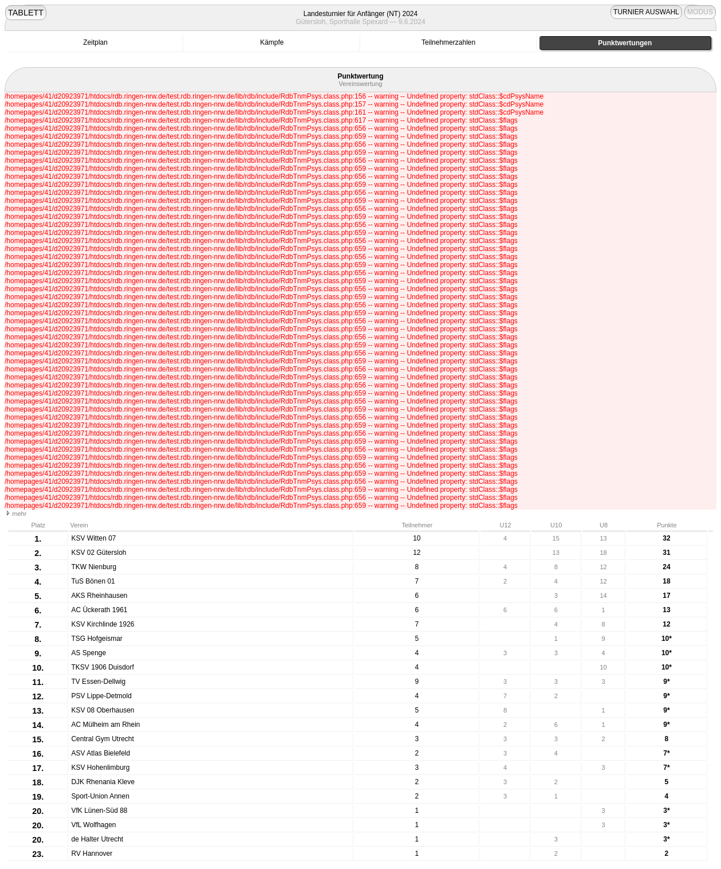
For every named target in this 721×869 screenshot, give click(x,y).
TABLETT (26, 12)
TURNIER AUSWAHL (646, 12)
